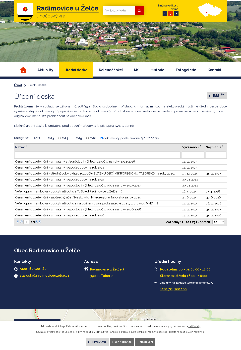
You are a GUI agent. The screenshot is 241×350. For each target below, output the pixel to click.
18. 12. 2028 (213, 203)
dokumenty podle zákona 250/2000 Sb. (131, 138)
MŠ (136, 70)
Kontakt (215, 70)
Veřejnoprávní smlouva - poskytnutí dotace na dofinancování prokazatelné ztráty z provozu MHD (87, 203)
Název (20, 147)
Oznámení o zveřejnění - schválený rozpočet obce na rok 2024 (59, 167)
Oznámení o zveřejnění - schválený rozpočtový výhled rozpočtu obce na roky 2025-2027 (78, 185)
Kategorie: (21, 138)
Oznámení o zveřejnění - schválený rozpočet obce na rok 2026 (59, 215)
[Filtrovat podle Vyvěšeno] (193, 155)
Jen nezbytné (123, 341)
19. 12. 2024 (190, 173)
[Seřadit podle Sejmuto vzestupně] (223, 145)
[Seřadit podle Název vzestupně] (26, 145)
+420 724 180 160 (173, 289)
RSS (218, 95)
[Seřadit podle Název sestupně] (26, 147)
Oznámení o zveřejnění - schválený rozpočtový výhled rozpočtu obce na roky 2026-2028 (78, 209)
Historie (157, 70)
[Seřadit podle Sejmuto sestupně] (223, 147)
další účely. (194, 326)
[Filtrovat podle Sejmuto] (216, 155)
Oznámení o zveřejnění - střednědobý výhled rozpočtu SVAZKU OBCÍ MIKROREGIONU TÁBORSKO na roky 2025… (95, 173)
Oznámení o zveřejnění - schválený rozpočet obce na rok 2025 (59, 179)
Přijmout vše (99, 341)
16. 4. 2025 (189, 191)
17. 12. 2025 (189, 203)
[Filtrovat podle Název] (98, 155)
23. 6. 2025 (189, 197)
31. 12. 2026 (213, 215)
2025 (78, 138)
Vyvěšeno (190, 147)
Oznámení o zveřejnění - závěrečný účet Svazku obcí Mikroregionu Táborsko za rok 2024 (78, 197)
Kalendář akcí (111, 70)
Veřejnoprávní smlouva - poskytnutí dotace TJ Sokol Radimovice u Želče (69, 191)
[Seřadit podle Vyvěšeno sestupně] (201, 147)
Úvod (22, 70)
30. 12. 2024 (190, 179)
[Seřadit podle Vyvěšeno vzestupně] (201, 145)
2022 (37, 138)
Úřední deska (75, 70)
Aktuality (45, 70)
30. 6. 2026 (213, 197)
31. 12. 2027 (213, 173)
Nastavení (146, 341)
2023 (51, 138)
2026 (92, 138)
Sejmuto (213, 147)
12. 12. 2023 (189, 161)
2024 (64, 138)
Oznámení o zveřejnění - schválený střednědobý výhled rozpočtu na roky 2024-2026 (75, 161)
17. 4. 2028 (213, 191)
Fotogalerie (186, 70)
